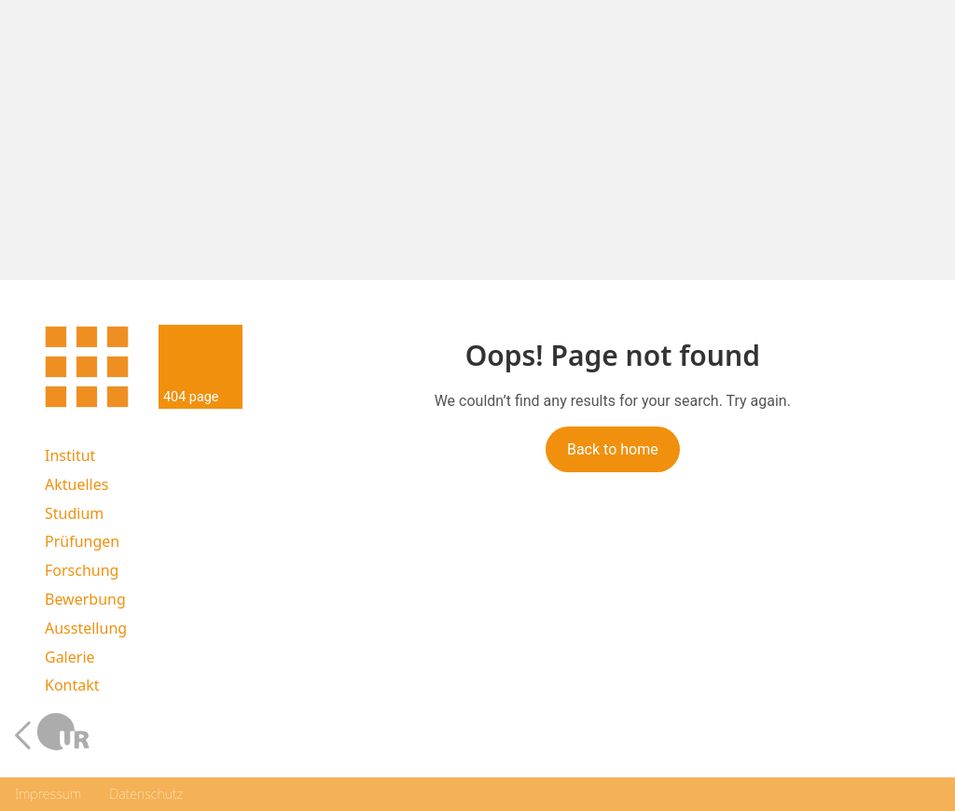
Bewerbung (85, 599)
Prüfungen (82, 542)
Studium (74, 514)
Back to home (612, 449)
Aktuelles (76, 485)
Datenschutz (146, 794)
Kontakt (72, 685)
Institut (70, 456)
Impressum (48, 794)
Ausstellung (86, 628)
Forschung (81, 570)
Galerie (70, 657)
